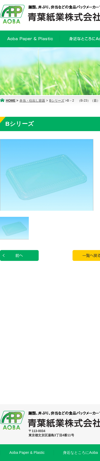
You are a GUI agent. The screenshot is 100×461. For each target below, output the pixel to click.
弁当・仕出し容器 (32, 100)
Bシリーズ (56, 100)
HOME (10, 100)
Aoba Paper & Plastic (27, 452)
